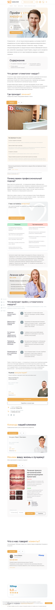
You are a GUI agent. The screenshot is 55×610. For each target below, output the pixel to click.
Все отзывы (12, 551)
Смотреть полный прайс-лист (13, 173)
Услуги (15, 5)
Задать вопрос (28, 32)
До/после (3, 308)
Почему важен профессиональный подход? (18, 67)
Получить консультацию (16, 218)
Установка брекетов (15, 512)
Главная (11, 5)
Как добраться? (19, 406)
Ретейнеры (21, 512)
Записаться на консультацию (18, 292)
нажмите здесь (7, 604)
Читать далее (12, 567)
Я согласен (48, 603)
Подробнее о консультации (27, 403)
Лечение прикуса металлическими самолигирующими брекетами (35, 473)
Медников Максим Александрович (13, 378)
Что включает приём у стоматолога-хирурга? (35, 64)
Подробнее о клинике (12, 102)
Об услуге (3, 299)
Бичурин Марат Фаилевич (17, 437)
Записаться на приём (28, 1)
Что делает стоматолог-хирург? (19, 63)
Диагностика (20, 5)
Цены (3, 302)
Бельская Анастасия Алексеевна (35, 503)
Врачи (3, 305)
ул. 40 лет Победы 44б (16, 408)
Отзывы (3, 311)
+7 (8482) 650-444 (15, 412)
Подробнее (40, 513)
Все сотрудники (12, 433)
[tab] (12, 493)
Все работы (12, 465)
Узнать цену (30, 513)
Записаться (11, 395)
